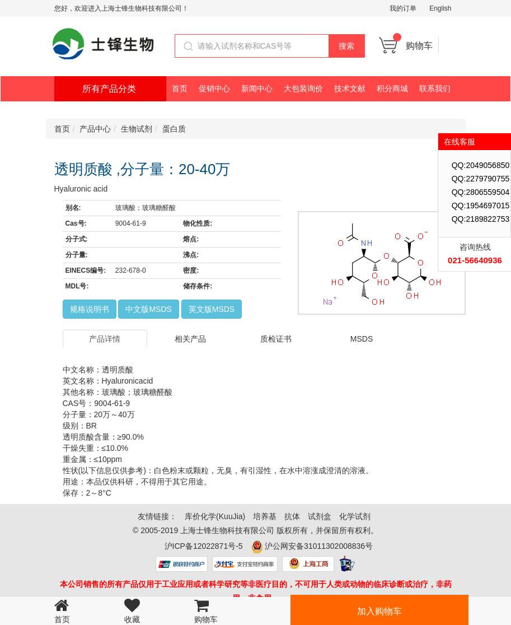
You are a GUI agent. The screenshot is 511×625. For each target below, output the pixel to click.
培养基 (264, 516)
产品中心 (95, 128)
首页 (179, 88)
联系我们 (435, 88)
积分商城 (392, 88)
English (440, 8)
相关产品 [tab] (190, 338)
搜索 (346, 45)
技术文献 (349, 88)
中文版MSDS (148, 309)
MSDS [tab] (361, 338)
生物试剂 (136, 128)
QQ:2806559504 (481, 192)
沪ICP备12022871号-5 (204, 546)
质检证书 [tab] (276, 338)
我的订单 (403, 8)
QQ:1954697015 (481, 205)
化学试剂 (355, 516)
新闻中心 (257, 88)
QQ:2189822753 (481, 218)
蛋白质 (174, 128)
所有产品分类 (109, 89)
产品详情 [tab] (104, 338)
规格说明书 (89, 309)
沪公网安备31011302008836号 (319, 546)
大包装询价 (303, 88)
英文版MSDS (212, 309)
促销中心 (214, 88)
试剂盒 (319, 516)
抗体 (292, 516)
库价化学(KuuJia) (215, 516)
